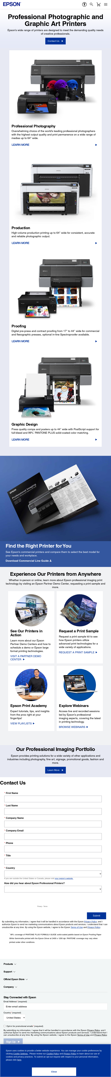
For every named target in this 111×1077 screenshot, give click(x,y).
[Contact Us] (55, 41)
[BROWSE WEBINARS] (73, 727)
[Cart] (98, 4)
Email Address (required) (15, 1001)
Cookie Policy (52, 1054)
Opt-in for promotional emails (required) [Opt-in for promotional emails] (24, 1026)
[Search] (91, 4)
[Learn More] (55, 770)
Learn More (20, 144)
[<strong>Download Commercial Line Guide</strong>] (29, 560)
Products (10, 964)
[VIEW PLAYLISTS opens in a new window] (22, 723)
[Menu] (105, 4)
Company (10, 987)
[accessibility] (84, 4)
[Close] (54, 1071)
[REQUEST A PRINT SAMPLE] (78, 652)
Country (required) (12, 1012)
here (19, 1060)
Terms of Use (83, 1035)
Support (9, 971)
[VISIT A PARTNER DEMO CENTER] (31, 658)
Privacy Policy (93, 1030)
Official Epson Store (16, 979)
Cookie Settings (20, 1054)
